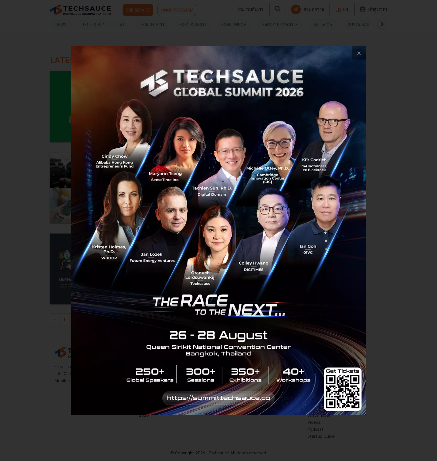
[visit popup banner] (218, 230)
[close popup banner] (359, 53)
